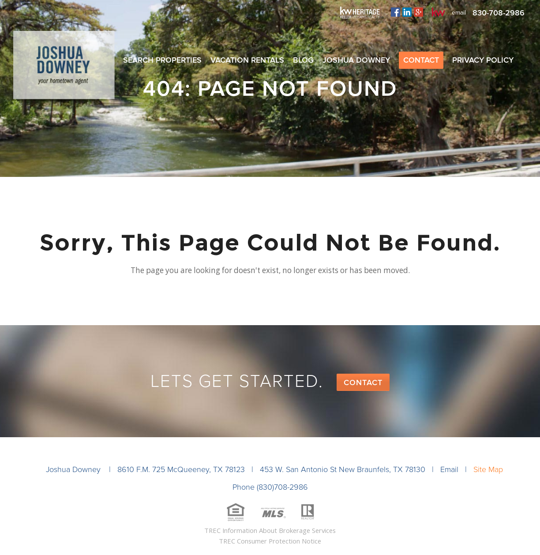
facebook (395, 12)
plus (418, 12)
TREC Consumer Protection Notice (270, 540)
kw (438, 12)
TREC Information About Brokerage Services (270, 530)
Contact (363, 382)
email (459, 12)
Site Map (488, 469)
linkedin (407, 12)
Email (449, 469)
